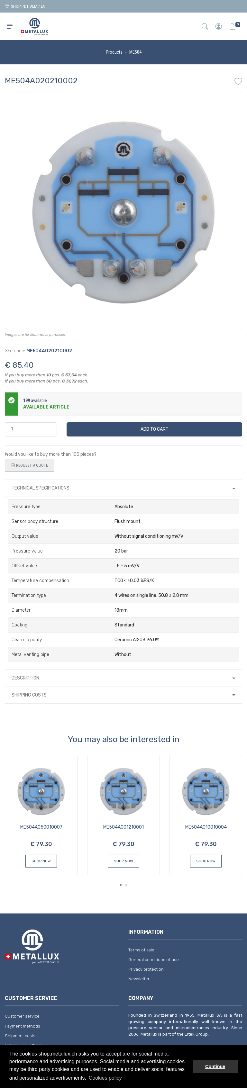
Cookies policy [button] (105, 1078)
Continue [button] (215, 1066)
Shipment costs (20, 1035)
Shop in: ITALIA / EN (25, 6)
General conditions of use (153, 959)
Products (114, 52)
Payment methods (22, 1026)
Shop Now (41, 861)
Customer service (22, 1016)
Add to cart (155, 429)
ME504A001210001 (123, 827)
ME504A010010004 (206, 827)
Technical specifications (40, 488)
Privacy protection (146, 969)
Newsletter (139, 978)
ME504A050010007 (41, 827)
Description (25, 678)
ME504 (135, 52)
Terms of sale (141, 950)
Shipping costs (29, 695)
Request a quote (29, 465)
